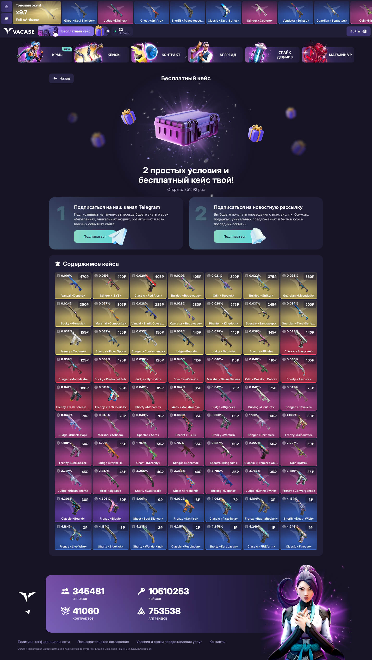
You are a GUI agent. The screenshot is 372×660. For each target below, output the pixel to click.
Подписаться (95, 236)
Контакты (217, 642)
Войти (358, 31)
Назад (61, 78)
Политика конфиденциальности (44, 642)
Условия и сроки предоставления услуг (169, 642)
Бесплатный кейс (72, 32)
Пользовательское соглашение (103, 642)
